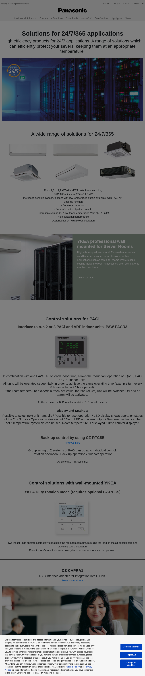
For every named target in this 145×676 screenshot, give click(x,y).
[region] (72, 655)
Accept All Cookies (131, 663)
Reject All (131, 655)
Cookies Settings (131, 647)
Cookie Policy (73, 667)
